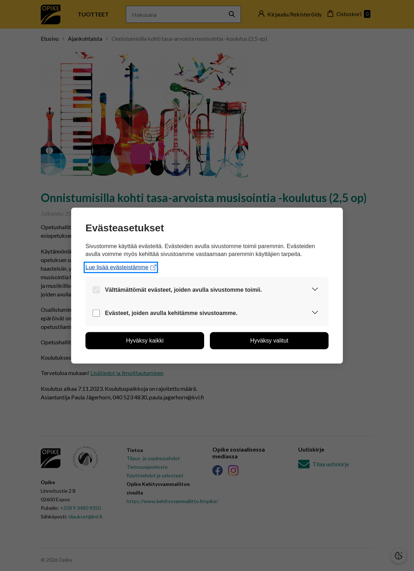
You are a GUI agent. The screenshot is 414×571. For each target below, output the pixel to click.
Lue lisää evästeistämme (120, 267)
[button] (315, 290)
